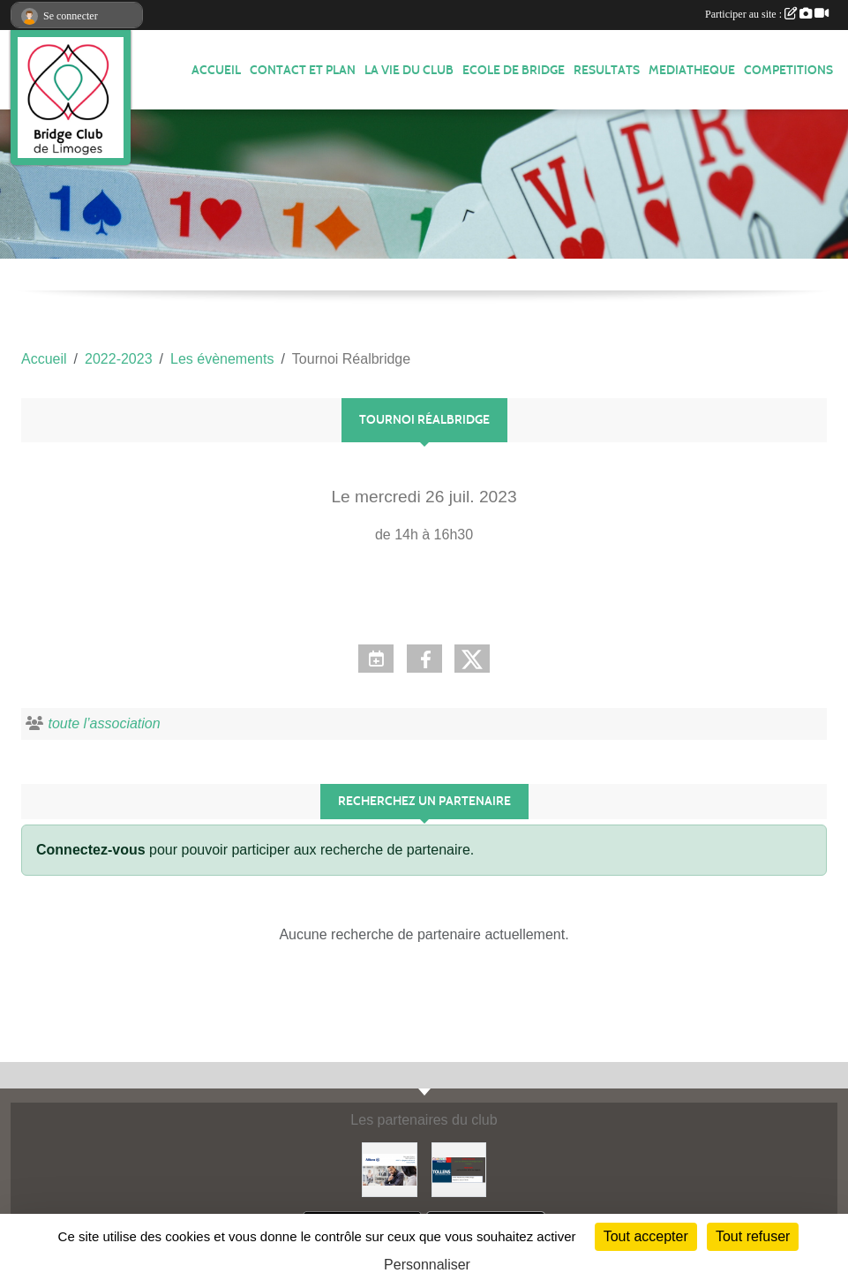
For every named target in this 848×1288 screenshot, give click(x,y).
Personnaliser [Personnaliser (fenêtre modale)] (427, 1264)
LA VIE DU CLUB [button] (409, 70)
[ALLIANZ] (389, 1168)
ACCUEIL (216, 70)
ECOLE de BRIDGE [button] (513, 70)
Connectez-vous (91, 849)
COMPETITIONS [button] (788, 70)
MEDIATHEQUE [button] (692, 70)
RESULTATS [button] (607, 70)
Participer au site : (767, 14)
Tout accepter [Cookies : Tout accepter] (646, 1236)
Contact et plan (303, 70)
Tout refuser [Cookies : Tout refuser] (753, 1236)
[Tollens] (459, 1168)
